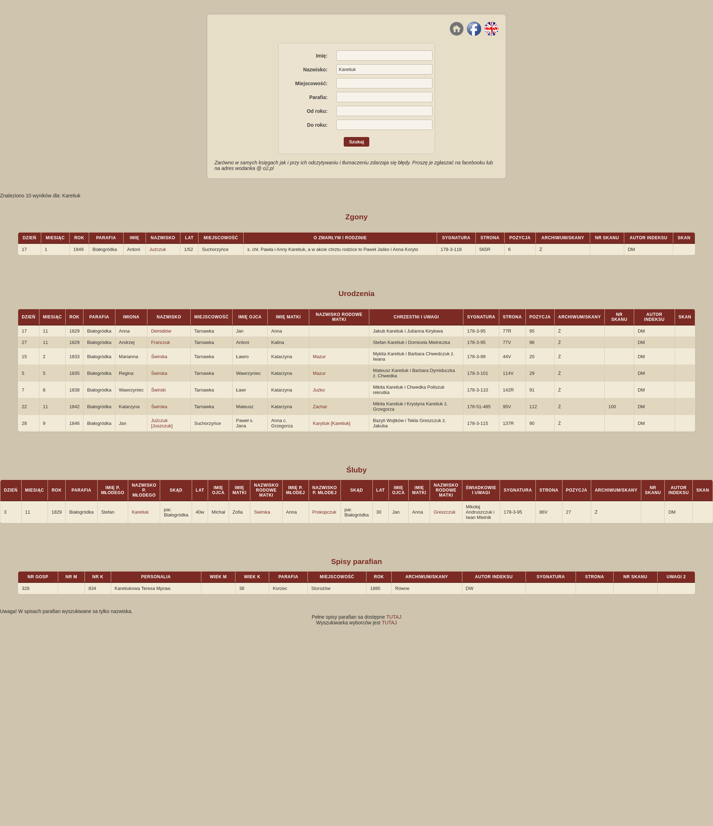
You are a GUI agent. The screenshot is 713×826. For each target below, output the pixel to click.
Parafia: (318, 97)
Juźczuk (157, 249)
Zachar (320, 406)
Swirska (262, 512)
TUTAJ (394, 617)
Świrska (159, 356)
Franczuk (160, 342)
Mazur (319, 356)
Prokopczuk (324, 512)
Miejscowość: (311, 83)
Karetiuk (140, 512)
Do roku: (317, 125)
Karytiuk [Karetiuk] (331, 423)
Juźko (319, 390)
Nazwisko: (315, 69)
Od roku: (317, 111)
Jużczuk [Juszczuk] (162, 423)
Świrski (158, 390)
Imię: (322, 56)
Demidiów (161, 331)
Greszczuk (444, 512)
